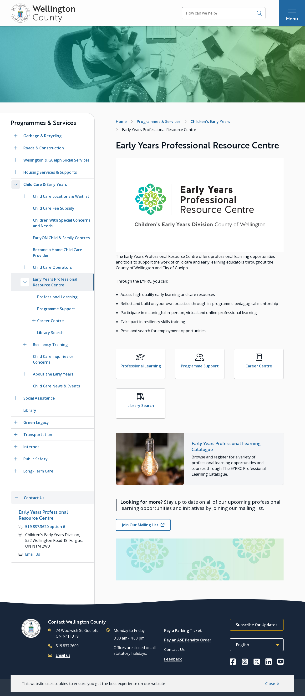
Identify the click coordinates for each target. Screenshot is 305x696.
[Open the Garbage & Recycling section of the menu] (15, 136)
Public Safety (35, 459)
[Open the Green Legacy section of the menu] (15, 422)
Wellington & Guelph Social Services (56, 160)
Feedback (173, 659)
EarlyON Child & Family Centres (61, 237)
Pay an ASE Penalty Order (187, 640)
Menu (292, 18)
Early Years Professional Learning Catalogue (226, 446)
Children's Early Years (210, 121)
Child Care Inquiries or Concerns (53, 359)
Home (121, 121)
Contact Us (174, 649)
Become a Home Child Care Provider (57, 252)
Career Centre (50, 320)
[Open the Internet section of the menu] (15, 446)
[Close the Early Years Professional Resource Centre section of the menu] (24, 282)
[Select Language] (257, 644)
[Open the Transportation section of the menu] (15, 434)
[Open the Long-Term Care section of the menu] (15, 471)
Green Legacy (36, 422)
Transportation (37, 434)
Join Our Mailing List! (140, 525)
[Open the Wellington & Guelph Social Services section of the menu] (15, 160)
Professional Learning (57, 297)
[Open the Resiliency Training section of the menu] (24, 344)
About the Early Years (53, 374)
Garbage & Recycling (42, 135)
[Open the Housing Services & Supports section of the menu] (15, 172)
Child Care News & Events (56, 386)
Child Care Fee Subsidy (53, 208)
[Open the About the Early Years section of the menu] (24, 374)
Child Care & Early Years (45, 184)
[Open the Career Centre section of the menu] (34, 320)
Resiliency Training (50, 344)
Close (270, 683)
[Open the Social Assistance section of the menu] (15, 398)
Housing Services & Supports (50, 172)
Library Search (50, 332)
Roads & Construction (43, 148)
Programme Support (56, 308)
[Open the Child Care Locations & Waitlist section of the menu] (24, 196)
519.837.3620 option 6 (45, 526)
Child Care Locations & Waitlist (61, 196)
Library (29, 410)
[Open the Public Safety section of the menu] (15, 459)
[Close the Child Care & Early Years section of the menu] (15, 184)
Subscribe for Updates (256, 624)
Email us (63, 655)
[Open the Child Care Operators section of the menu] (24, 267)
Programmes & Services (159, 121)
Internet (31, 446)
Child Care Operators (52, 267)
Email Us (32, 554)
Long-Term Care (38, 471)
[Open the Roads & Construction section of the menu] (15, 148)
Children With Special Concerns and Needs (61, 223)
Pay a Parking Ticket (183, 630)
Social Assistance (39, 398)
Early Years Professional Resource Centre (55, 282)
